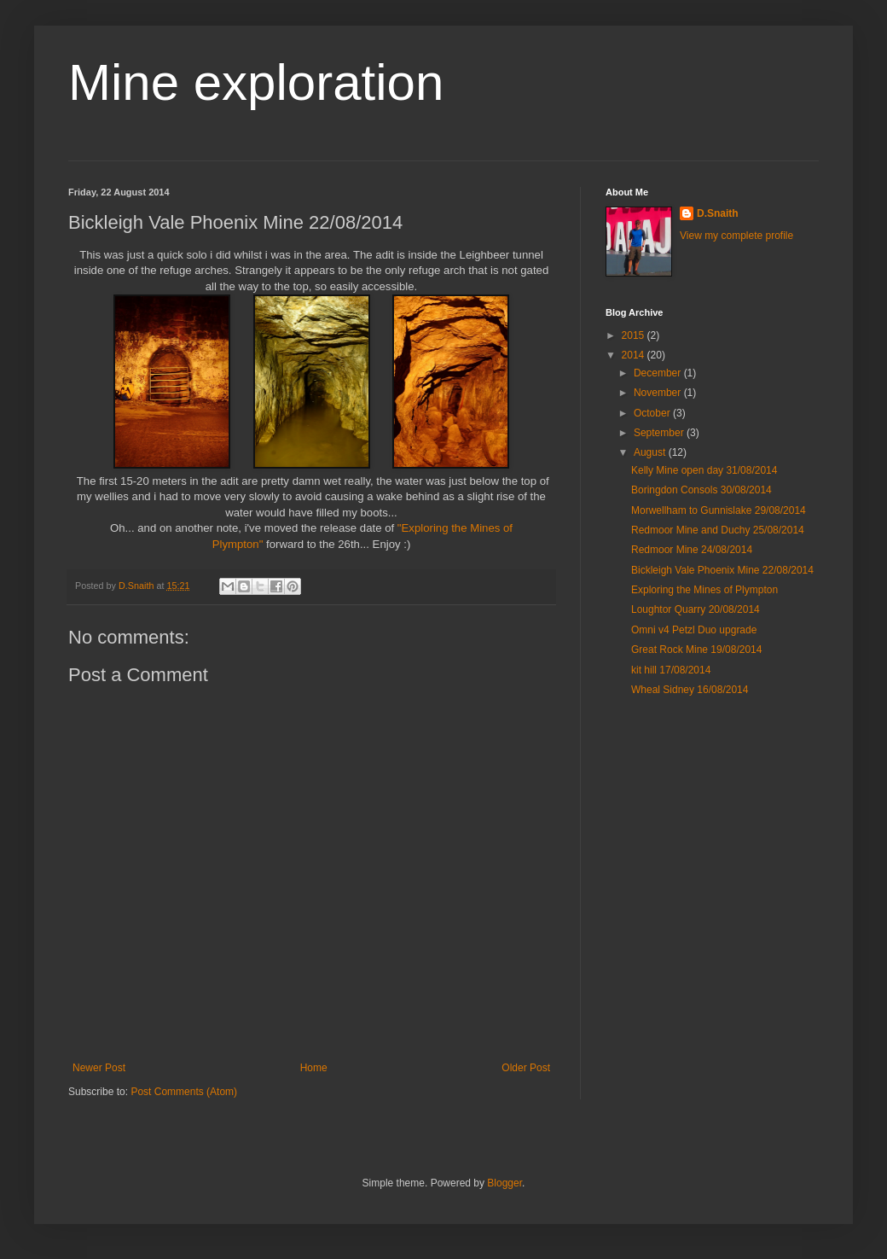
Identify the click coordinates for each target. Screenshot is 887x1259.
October (653, 413)
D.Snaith (718, 213)
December (659, 373)
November (659, 393)
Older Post (525, 1068)
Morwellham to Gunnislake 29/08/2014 (718, 510)
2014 (634, 355)
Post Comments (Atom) (183, 1092)
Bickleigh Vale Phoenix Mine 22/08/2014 (722, 570)
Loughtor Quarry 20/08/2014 (695, 609)
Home (314, 1068)
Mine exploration (256, 82)
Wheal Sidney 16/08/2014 (689, 690)
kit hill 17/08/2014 (670, 670)
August (651, 452)
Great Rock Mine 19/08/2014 (696, 650)
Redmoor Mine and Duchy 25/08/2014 (717, 530)
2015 (634, 335)
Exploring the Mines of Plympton (704, 590)
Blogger (504, 1183)
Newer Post (98, 1068)
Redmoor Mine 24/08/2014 (691, 550)
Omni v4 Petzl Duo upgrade (694, 630)
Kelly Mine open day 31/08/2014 (704, 470)
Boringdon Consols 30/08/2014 (701, 490)
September (660, 433)
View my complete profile (736, 236)
